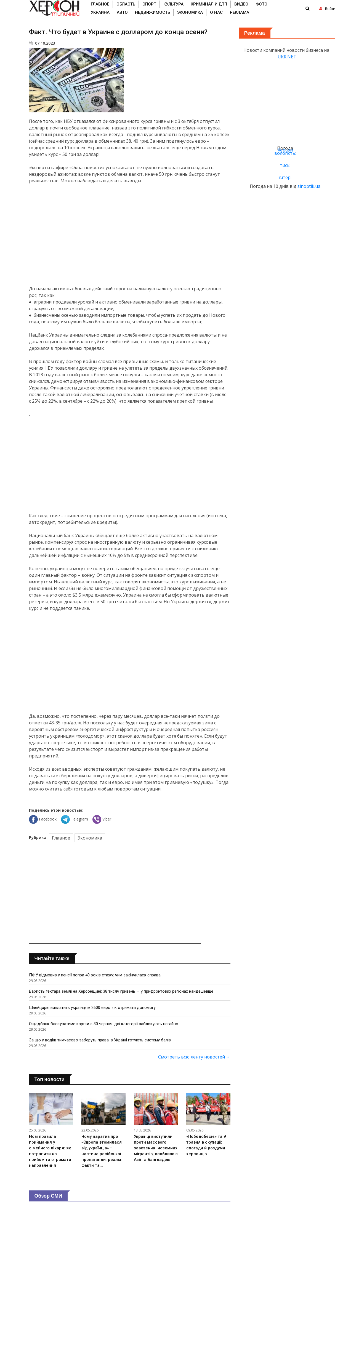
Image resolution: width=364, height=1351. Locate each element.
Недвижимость (152, 12)
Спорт (149, 4)
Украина (100, 12)
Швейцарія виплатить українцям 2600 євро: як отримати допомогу (92, 1007)
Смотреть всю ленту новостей (194, 1057)
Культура (173, 4)
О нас (216, 12)
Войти (327, 8)
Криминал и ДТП (209, 4)
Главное (100, 4)
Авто (122, 12)
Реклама (239, 12)
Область (125, 4)
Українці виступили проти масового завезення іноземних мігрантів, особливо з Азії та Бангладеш (156, 1148)
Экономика (190, 12)
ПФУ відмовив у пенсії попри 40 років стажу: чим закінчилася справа (95, 975)
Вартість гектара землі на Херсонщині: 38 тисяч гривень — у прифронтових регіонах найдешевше (121, 991)
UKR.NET (287, 57)
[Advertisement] (129, 234)
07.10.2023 (42, 43)
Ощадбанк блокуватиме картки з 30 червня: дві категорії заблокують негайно (103, 1023)
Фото (261, 4)
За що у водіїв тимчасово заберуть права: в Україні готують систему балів (100, 1040)
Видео (241, 4)
